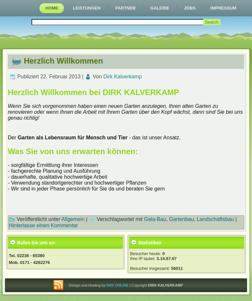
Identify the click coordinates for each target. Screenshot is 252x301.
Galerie (159, 8)
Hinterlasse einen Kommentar (43, 225)
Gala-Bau (155, 219)
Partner (125, 8)
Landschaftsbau (215, 219)
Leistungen (86, 8)
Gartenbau (181, 219)
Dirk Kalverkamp (122, 76)
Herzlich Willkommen (63, 60)
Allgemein (72, 219)
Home (51, 8)
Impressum (223, 8)
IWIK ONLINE (117, 285)
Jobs (190, 8)
